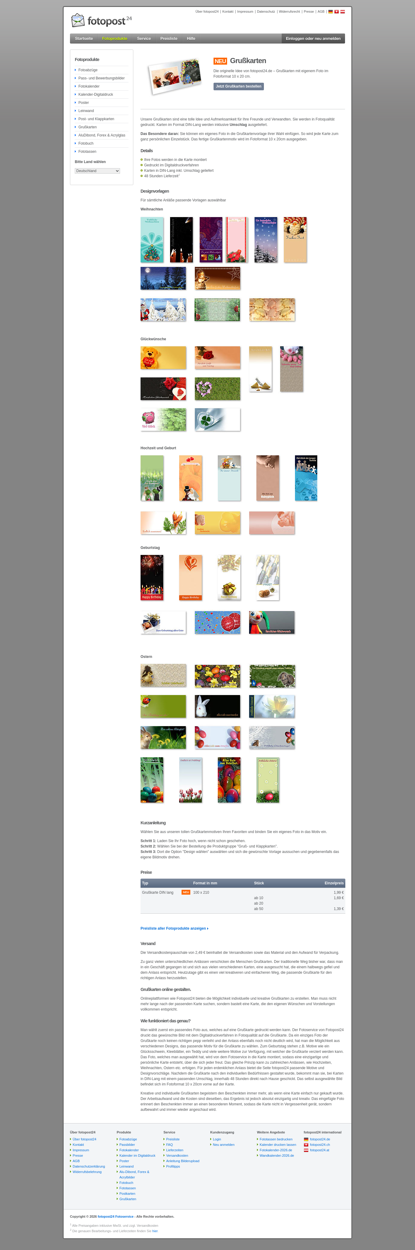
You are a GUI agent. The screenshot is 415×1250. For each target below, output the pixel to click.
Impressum (245, 11)
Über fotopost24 (207, 11)
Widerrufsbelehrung (87, 1172)
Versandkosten (177, 1155)
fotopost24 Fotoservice (116, 1216)
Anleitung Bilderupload (182, 1161)
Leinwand (86, 111)
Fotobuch (85, 143)
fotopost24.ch (320, 1144)
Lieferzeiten (174, 1150)
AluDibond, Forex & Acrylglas (101, 135)
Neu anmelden (224, 1144)
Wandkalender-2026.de (277, 1155)
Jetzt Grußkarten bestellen (238, 86)
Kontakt (227, 11)
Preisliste (173, 1139)
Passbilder (127, 1144)
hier (154, 1231)
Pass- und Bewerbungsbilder (101, 78)
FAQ (169, 1144)
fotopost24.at (319, 1150)
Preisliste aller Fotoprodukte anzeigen (173, 928)
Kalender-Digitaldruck (95, 94)
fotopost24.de (320, 1139)
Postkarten (127, 1193)
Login (217, 1139)
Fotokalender (89, 86)
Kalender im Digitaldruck (137, 1155)
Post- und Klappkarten (96, 119)
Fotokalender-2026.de (276, 1150)
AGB (321, 11)
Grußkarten (87, 127)
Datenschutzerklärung (89, 1166)
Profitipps (173, 1166)
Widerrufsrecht (289, 11)
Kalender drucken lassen (278, 1144)
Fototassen (87, 151)
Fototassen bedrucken (276, 1139)
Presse (309, 11)
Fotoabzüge (87, 70)
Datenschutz (266, 11)
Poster (83, 103)
